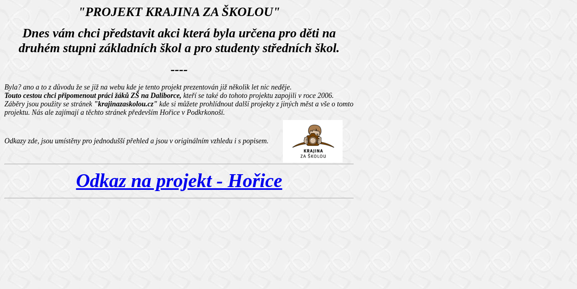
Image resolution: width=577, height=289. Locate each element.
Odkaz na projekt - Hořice (179, 180)
